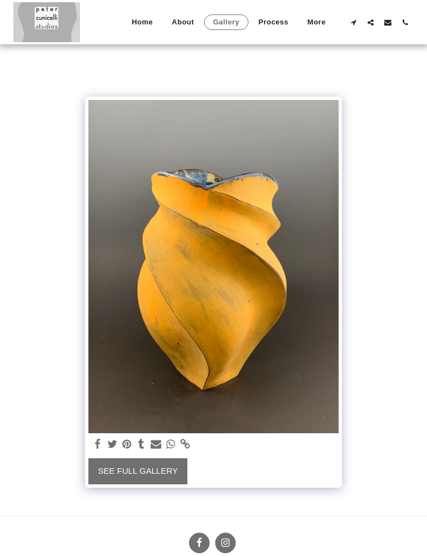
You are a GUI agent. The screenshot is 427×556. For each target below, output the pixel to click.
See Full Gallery (137, 470)
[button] (353, 22)
